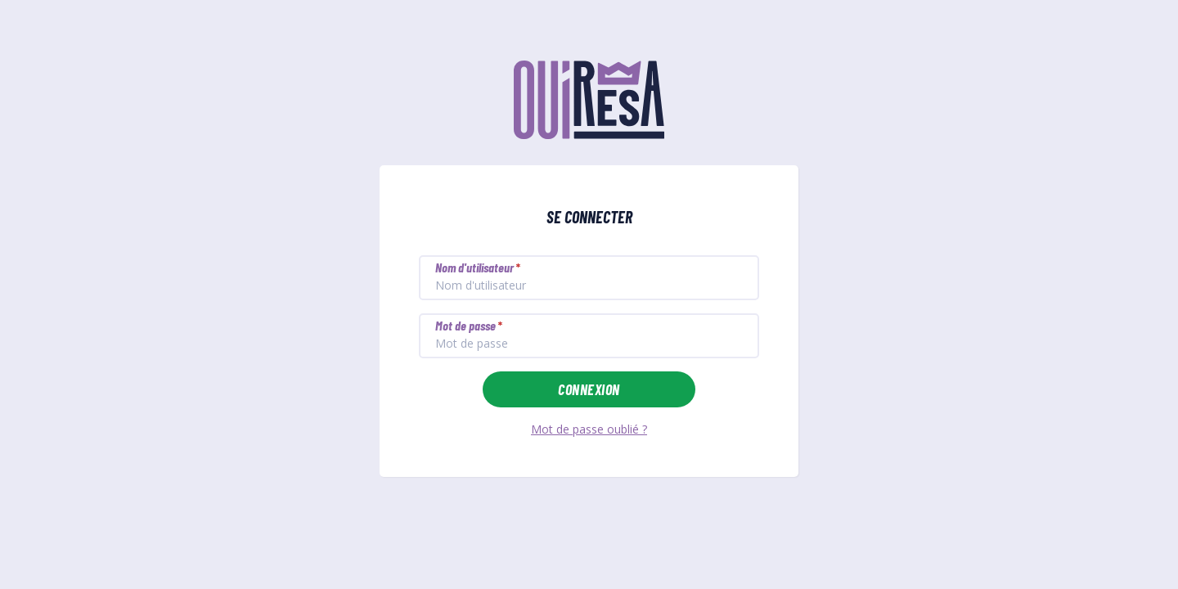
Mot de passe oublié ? (589, 429)
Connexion (588, 389)
